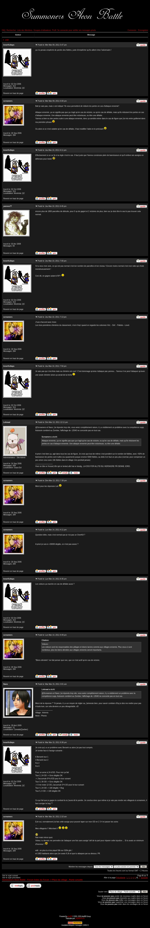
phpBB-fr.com (80, 918)
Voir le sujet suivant (10, 876)
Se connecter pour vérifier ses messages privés (76, 30)
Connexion (132, 30)
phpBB (70, 916)
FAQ (3, 30)
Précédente (120, 878)
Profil (54, 30)
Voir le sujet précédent (11, 878)
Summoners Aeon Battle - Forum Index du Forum (25, 880)
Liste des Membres (24, 30)
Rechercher (11, 30)
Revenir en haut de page (13, 93)
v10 (7, 40)
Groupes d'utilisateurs (42, 30)
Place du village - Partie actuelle (67, 880)
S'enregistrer (143, 30)
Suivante (144, 878)
